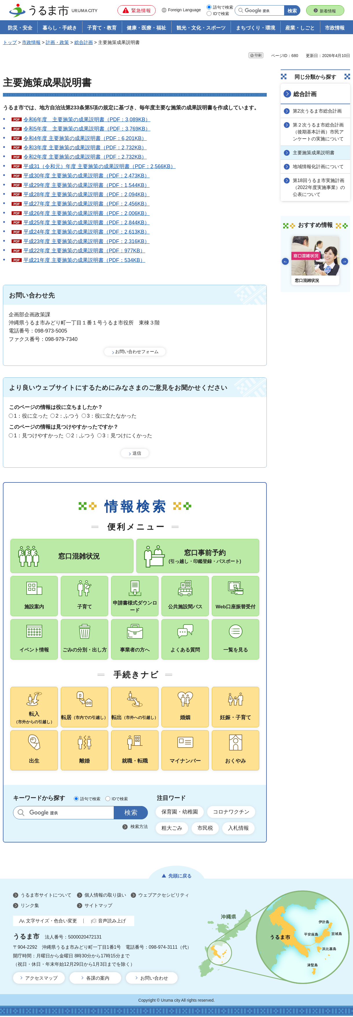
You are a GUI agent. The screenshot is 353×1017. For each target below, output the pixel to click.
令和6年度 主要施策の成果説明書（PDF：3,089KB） (86, 119)
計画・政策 (57, 42)
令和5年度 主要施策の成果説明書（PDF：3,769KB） (86, 129)
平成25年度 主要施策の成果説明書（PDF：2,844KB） (86, 222)
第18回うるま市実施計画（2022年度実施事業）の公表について (319, 187)
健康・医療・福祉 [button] (146, 28)
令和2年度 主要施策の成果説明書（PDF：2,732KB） (85, 157)
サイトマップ (98, 906)
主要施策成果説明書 (313, 152)
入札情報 (238, 829)
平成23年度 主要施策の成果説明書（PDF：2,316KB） (86, 241)
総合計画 (83, 42)
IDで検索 (221, 13)
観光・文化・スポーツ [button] (201, 28)
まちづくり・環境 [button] (255, 28)
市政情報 (31, 42)
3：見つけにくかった (127, 435)
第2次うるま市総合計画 (317, 111)
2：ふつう (67, 416)
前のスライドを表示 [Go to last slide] (285, 261)
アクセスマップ (41, 979)
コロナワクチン (231, 813)
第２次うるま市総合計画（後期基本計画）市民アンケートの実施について (318, 131)
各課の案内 (97, 979)
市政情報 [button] (335, 28)
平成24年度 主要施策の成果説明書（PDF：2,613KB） (86, 232)
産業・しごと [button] (300, 28)
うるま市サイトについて (46, 896)
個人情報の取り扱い (105, 896)
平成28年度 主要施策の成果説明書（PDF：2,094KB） (86, 194)
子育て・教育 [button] (102, 28)
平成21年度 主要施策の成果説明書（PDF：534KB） (84, 260)
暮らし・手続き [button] (60, 28)
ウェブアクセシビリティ (163, 896)
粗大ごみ (171, 829)
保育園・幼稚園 (179, 813)
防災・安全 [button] (20, 28)
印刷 (258, 55)
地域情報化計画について (318, 166)
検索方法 (139, 827)
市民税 (205, 829)
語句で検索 (223, 7)
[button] (136, 10)
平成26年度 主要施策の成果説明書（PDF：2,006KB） (86, 213)
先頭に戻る (180, 876)
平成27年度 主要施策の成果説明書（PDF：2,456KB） (86, 204)
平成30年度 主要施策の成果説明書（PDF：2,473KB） (86, 176)
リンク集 (30, 906)
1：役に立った (31, 416)
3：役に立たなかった (112, 416)
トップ (10, 42)
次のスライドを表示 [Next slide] (344, 261)
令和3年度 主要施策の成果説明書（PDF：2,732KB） (85, 147)
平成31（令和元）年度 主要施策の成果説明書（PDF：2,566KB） (99, 166)
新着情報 (328, 11)
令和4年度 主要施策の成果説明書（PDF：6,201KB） (85, 138)
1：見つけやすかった (39, 435)
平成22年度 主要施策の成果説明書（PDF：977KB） (84, 251)
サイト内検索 (21, 813)
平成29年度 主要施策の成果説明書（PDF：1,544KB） (86, 185)
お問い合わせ (154, 979)
